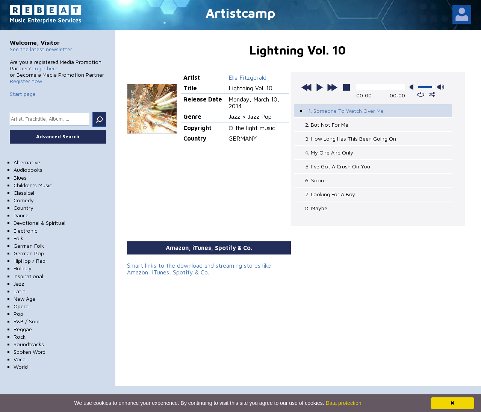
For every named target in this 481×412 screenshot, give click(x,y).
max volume (440, 87)
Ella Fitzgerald (247, 77)
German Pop (29, 253)
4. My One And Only (329, 152)
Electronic (25, 230)
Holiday (23, 268)
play (319, 87)
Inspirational (28, 276)
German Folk (29, 245)
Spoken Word (29, 351)
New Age (24, 298)
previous (306, 87)
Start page (23, 94)
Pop (18, 314)
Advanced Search (57, 136)
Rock (20, 336)
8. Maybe (316, 208)
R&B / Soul (26, 321)
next (332, 87)
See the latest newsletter (41, 49)
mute (413, 87)
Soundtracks (29, 344)
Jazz (19, 283)
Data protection (344, 403)
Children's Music (33, 185)
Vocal (20, 359)
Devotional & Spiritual (39, 223)
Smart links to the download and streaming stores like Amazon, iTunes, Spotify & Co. (199, 269)
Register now (26, 81)
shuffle (432, 94)
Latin (20, 291)
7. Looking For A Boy (330, 194)
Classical (24, 192)
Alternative (27, 162)
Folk (18, 238)
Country (23, 207)
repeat (420, 94)
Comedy (24, 200)
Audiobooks (28, 170)
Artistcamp (240, 12)
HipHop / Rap (29, 261)
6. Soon (314, 180)
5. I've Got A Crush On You (337, 166)
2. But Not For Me (326, 124)
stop (346, 87)
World (21, 367)
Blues (20, 177)
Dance (21, 215)
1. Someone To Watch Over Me (346, 111)
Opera (21, 306)
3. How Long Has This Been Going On (350, 138)
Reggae (23, 329)
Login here (44, 68)
